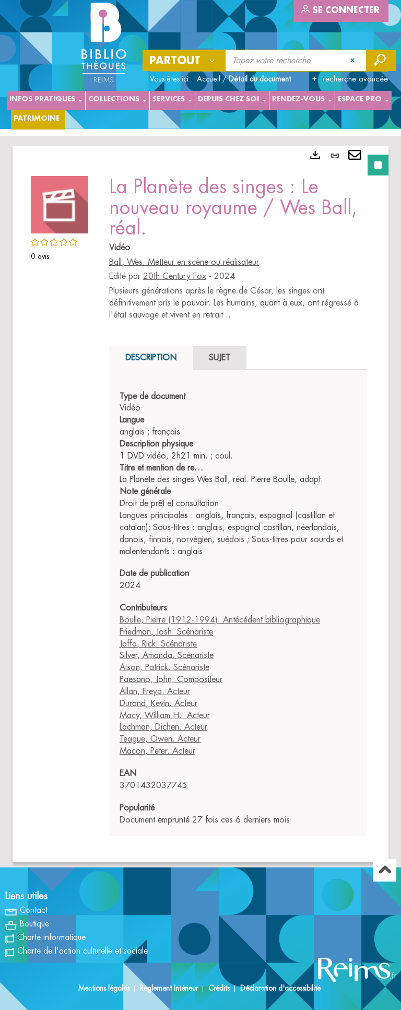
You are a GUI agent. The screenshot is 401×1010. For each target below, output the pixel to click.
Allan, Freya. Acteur (155, 691)
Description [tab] (150, 358)
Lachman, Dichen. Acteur (163, 727)
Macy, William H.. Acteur (165, 715)
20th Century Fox (174, 276)
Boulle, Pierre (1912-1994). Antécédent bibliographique (220, 620)
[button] (59, 203)
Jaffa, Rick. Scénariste (158, 644)
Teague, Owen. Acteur (160, 739)
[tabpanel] (200, 504)
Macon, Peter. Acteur (157, 751)
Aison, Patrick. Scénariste (164, 667)
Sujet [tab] (219, 358)
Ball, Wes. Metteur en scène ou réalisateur (184, 262)
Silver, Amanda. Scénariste (167, 655)
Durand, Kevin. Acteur (158, 703)
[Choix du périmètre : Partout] (184, 60)
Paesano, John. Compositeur (171, 679)
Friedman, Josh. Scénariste (166, 632)
